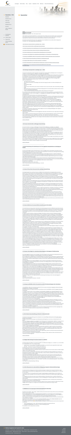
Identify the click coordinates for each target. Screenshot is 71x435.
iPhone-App (7, 20)
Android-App (7, 22)
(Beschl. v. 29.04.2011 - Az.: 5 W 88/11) (33, 321)
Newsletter (7, 16)
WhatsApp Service (8, 24)
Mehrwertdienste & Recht (17, 431)
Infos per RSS (7, 39)
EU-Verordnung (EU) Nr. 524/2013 (40, 393)
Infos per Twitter (8, 37)
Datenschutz (64, 432)
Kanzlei (30, 3)
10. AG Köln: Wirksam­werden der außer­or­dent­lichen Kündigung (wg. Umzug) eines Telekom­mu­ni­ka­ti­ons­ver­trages (41, 62)
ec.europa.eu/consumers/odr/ (28, 404)
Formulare (64, 429)
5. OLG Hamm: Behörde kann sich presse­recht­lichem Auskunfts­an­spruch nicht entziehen (37, 52)
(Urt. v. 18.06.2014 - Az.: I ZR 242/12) (49, 291)
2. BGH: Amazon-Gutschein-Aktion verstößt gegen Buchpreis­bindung (34, 46)
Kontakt (64, 428)
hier (32, 391)
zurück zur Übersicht (26, 119)
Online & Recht (24, 431)
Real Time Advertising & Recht (33, 431)
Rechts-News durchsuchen (9, 44)
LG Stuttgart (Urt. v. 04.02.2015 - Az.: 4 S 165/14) (48, 93)
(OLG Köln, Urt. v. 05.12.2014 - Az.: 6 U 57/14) (31, 294)
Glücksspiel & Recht (8, 431)
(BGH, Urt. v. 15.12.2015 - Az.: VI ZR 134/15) (41, 73)
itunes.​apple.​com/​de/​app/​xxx (32, 89)
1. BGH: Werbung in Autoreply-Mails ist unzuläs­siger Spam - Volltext (34, 44)
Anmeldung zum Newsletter (8, 35)
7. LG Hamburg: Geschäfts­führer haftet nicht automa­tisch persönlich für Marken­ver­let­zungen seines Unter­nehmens (41, 56)
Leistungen (17, 3)
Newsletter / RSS (36, 3)
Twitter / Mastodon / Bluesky (8, 29)
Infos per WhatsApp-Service (8, 42)
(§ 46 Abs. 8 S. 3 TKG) (47, 373)
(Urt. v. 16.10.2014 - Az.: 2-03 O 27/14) (46, 322)
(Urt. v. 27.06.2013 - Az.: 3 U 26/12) (34, 323)
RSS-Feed (7, 26)
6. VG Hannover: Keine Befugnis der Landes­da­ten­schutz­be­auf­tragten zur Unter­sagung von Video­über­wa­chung (40, 54)
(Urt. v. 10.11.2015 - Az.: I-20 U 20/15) (34, 296)
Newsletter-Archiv (8, 18)
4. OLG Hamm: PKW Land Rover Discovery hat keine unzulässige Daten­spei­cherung (36, 50)
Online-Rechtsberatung (49, 3)
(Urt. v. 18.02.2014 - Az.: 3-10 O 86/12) (33, 325)
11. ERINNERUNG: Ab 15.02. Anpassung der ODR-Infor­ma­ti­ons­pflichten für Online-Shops (37, 64)
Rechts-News (22, 3)
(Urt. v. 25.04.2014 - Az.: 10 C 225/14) (53, 92)
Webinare (41, 3)
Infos (27, 3)
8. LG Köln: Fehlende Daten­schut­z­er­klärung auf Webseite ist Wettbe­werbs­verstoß (36, 58)
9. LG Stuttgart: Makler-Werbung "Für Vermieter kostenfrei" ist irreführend (34, 60)
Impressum (64, 431)
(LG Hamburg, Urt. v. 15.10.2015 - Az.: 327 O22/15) (30, 288)
